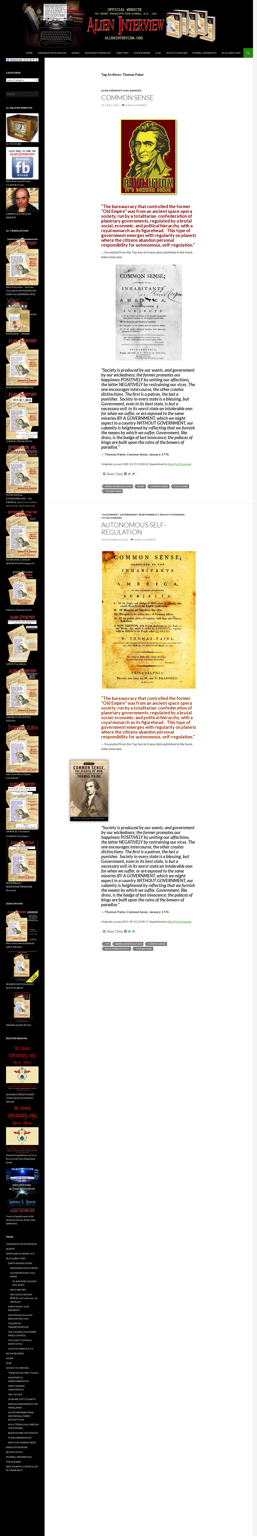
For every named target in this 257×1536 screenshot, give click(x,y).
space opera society (117, 948)
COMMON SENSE (127, 97)
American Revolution (118, 486)
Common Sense (159, 486)
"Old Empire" (109, 514)
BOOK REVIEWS (142, 53)
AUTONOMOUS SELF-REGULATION (133, 528)
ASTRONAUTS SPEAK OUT (98, 53)
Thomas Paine (113, 491)
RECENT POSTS (14, 1452)
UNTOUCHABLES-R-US (20, 1348)
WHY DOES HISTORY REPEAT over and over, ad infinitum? (23, 1298)
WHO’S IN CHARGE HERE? (22, 1442)
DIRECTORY (122, 53)
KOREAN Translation (17, 836)
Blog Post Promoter (180, 464)
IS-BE (158, 53)
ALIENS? (75, 53)
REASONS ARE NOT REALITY (23, 1432)
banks (140, 486)
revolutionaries (172, 514)
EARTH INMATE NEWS (20, 1263)
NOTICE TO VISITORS (176, 53)
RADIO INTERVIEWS (17, 1447)
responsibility (149, 514)
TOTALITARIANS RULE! (20, 1437)
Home (29, 53)
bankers (135, 90)
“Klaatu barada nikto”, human (23, 1372)
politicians (181, 486)
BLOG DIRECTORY (231, 53)
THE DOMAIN (13, 1461)
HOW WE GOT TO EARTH (22, 1399)
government (128, 514)
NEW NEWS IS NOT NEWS (24, 1268)
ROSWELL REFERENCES (204, 53)
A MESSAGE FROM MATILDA (52, 53)
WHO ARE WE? (18, 1289)
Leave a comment (136, 105)
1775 (107, 944)
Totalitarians (111, 517)
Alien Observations (115, 90)
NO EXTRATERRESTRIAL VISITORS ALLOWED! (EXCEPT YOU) (21, 1416)
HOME (9, 1358)
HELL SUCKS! (15, 1394)
